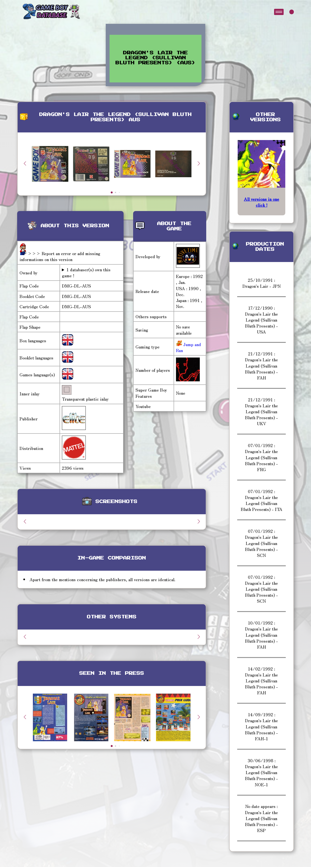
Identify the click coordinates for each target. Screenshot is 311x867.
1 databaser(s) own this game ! (86, 272)
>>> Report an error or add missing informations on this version (60, 256)
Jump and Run (188, 347)
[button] (198, 163)
